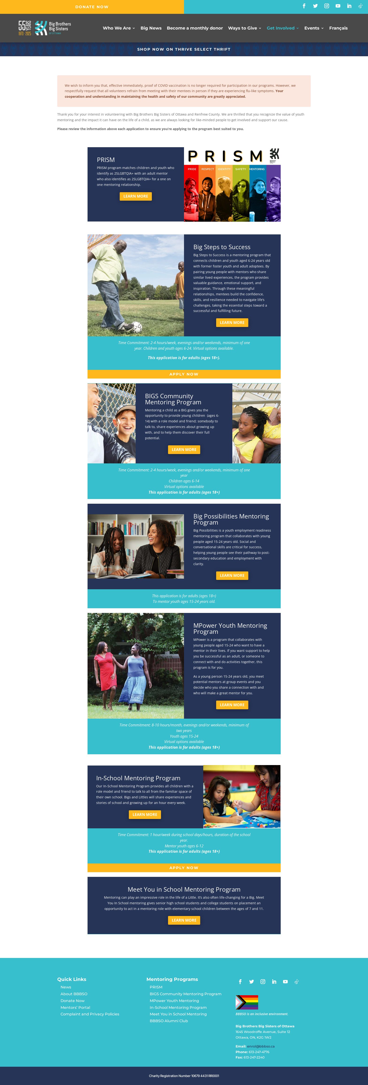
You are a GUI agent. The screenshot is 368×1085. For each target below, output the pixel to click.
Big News (151, 28)
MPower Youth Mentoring (174, 1001)
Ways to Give (242, 28)
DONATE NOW (92, 7)
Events (311, 28)
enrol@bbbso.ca (261, 1046)
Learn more (135, 196)
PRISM (156, 987)
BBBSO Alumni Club (169, 1021)
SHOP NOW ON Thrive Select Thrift (184, 49)
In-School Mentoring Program (178, 1007)
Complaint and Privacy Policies (90, 1014)
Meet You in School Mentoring (178, 1014)
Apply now (184, 374)
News (66, 987)
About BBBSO (74, 994)
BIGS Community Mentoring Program (186, 994)
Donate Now (72, 1001)
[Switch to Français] (338, 29)
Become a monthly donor (195, 28)
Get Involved (281, 28)
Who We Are (117, 28)
